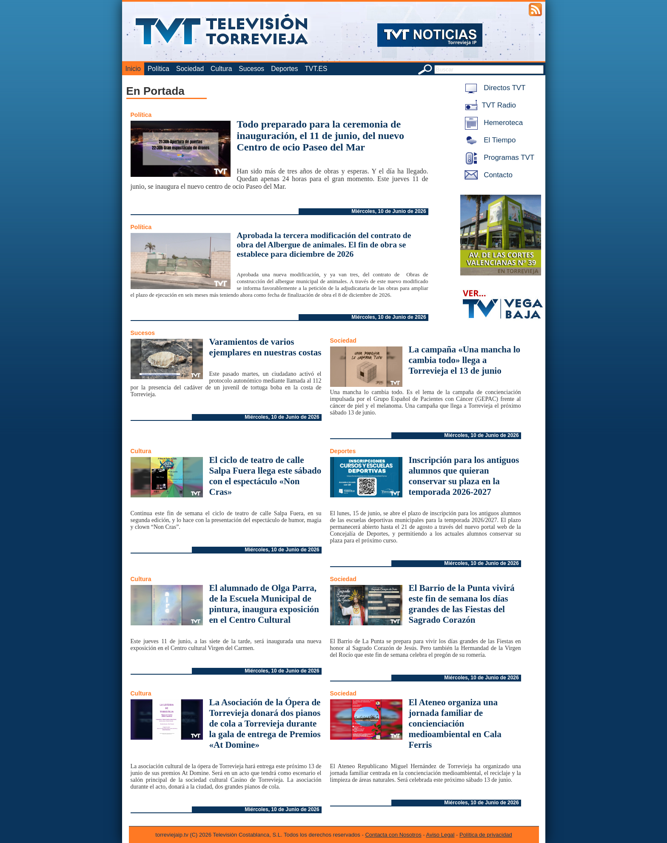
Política (158, 68)
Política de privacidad (485, 835)
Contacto (487, 175)
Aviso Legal (440, 835)
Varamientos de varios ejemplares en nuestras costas (265, 347)
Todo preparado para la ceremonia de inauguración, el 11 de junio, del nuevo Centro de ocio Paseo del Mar (320, 136)
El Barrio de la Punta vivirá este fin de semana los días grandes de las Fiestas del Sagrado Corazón (462, 604)
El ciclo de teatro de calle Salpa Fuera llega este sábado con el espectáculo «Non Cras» (265, 476)
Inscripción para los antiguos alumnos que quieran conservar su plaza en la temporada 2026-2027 (464, 476)
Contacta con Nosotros (393, 835)
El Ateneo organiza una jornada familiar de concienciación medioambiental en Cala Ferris (455, 723)
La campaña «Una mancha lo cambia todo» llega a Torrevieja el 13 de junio (465, 360)
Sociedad (190, 68)
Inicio (133, 68)
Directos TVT (494, 88)
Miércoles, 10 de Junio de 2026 (388, 211)
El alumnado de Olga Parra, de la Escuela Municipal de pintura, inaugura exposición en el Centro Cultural (264, 604)
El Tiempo (489, 140)
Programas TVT (498, 157)
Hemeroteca (492, 123)
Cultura (221, 68)
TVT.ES (316, 68)
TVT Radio (489, 105)
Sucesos (251, 68)
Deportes (284, 68)
